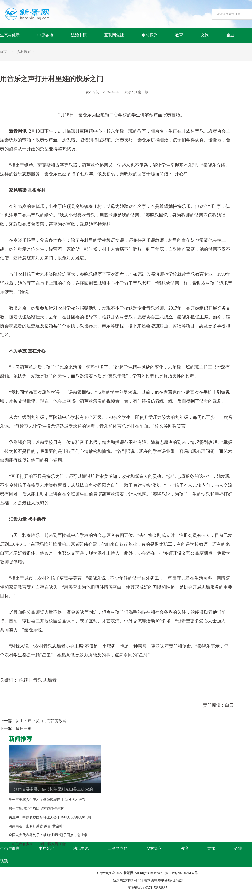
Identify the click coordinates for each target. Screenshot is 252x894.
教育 (179, 35)
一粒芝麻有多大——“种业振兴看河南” (38, 844)
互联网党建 (114, 35)
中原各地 (45, 35)
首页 (3, 52)
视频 (4, 861)
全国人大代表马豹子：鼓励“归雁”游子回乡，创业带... (49, 835)
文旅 (205, 35)
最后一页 (24, 729)
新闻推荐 (20, 739)
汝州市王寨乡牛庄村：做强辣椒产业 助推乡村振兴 (47, 800)
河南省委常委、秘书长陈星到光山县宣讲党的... (55, 789)
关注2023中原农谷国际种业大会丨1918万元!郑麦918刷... (51, 817)
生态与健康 (10, 35)
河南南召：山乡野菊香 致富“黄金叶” (36, 826)
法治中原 (79, 35)
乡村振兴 (150, 35)
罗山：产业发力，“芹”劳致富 (41, 721)
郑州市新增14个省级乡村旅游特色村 (36, 808)
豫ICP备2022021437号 (181, 873)
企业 (230, 35)
